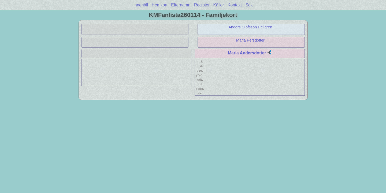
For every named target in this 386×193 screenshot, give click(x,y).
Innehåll (140, 5)
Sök (249, 5)
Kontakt (235, 5)
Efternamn (180, 5)
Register (202, 5)
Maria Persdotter (250, 40)
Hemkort (160, 5)
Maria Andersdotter (247, 53)
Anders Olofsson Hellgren (250, 27)
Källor (218, 5)
